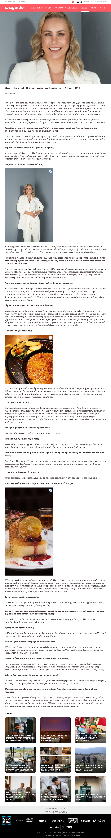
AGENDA (59, 8)
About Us (72, 833)
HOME (104, 2)
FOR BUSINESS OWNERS (55, 812)
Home (39, 833)
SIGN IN (93, 2)
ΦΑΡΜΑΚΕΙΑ (86, 2)
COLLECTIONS (72, 8)
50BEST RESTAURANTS (11, 2)
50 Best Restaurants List (56, 808)
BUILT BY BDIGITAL (48, 835)
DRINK (40, 8)
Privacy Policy (62, 833)
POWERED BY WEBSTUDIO (71, 835)
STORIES (85, 8)
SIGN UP (99, 2)
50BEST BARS (23, 2)
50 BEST (49, 8)
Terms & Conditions (49, 833)
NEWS (93, 8)
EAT (33, 8)
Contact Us (80, 833)
